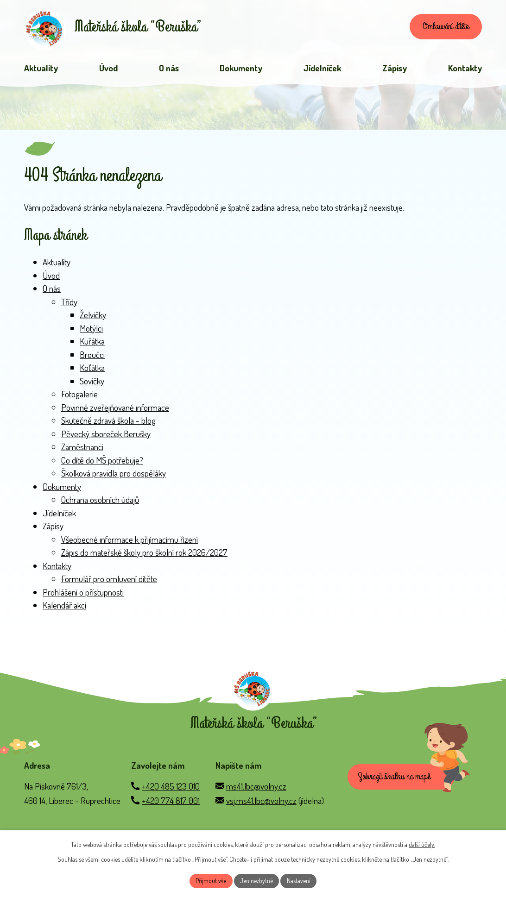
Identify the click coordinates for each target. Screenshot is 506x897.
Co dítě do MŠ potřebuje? (102, 462)
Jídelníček (59, 515)
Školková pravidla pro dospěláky (113, 475)
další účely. (422, 843)
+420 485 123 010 (171, 794)
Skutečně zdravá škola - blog (108, 422)
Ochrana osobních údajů (100, 502)
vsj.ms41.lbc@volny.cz (261, 808)
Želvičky (93, 317)
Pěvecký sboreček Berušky (106, 435)
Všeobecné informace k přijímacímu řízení (129, 541)
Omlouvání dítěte (442, 28)
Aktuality (56, 264)
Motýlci (91, 330)
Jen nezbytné (256, 880)
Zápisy (53, 528)
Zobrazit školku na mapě (396, 786)
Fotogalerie (79, 396)
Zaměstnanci (82, 449)
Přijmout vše (210, 880)
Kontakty (57, 567)
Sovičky (92, 383)
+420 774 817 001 (171, 808)
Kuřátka (92, 343)
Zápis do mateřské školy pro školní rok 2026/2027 (144, 554)
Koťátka (92, 370)
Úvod (51, 277)
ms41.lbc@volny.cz (256, 794)
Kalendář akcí (64, 607)
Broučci (92, 356)
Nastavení (299, 880)
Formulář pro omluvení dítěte (109, 581)
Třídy (69, 303)
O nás (52, 290)
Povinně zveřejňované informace (115, 409)
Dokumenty (62, 488)
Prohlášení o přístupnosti (83, 594)
